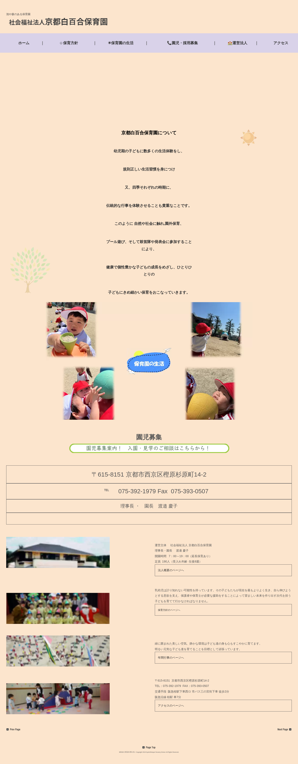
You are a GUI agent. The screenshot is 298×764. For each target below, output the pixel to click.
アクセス (280, 43)
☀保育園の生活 (120, 43)
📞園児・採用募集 (182, 43)
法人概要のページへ (171, 570)
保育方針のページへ (169, 610)
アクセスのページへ (171, 705)
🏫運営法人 (237, 43)
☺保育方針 (68, 43)
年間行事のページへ (171, 657)
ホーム (23, 43)
